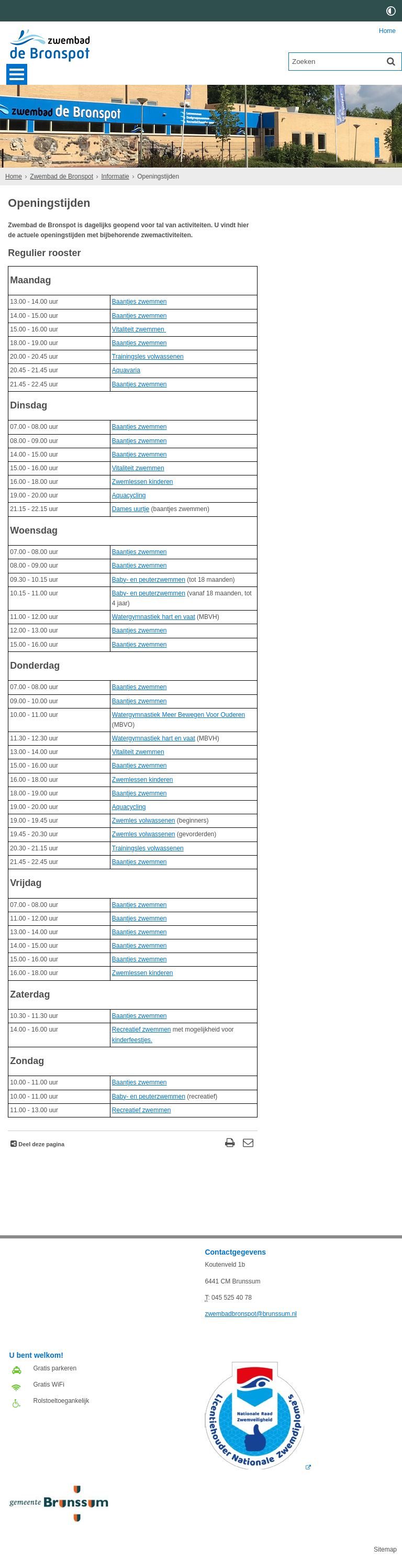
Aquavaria (126, 370)
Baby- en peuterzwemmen (148, 579)
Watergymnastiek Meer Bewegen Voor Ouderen (178, 714)
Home (387, 31)
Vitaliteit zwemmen (138, 329)
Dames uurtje (130, 509)
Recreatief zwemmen (141, 1029)
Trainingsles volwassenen (148, 356)
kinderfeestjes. (132, 1040)
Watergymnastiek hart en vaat (153, 617)
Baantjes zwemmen (139, 301)
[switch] (391, 11)
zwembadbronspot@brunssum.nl (251, 1314)
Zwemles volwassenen (143, 820)
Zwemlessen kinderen (142, 481)
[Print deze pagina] (230, 1143)
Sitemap (385, 1549)
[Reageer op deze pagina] (248, 1143)
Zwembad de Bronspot (61, 176)
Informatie (115, 176)
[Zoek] (391, 61)
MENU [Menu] (16, 74)
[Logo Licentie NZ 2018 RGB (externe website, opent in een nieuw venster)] (258, 1467)
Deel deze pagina (40, 1144)
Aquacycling (129, 495)
